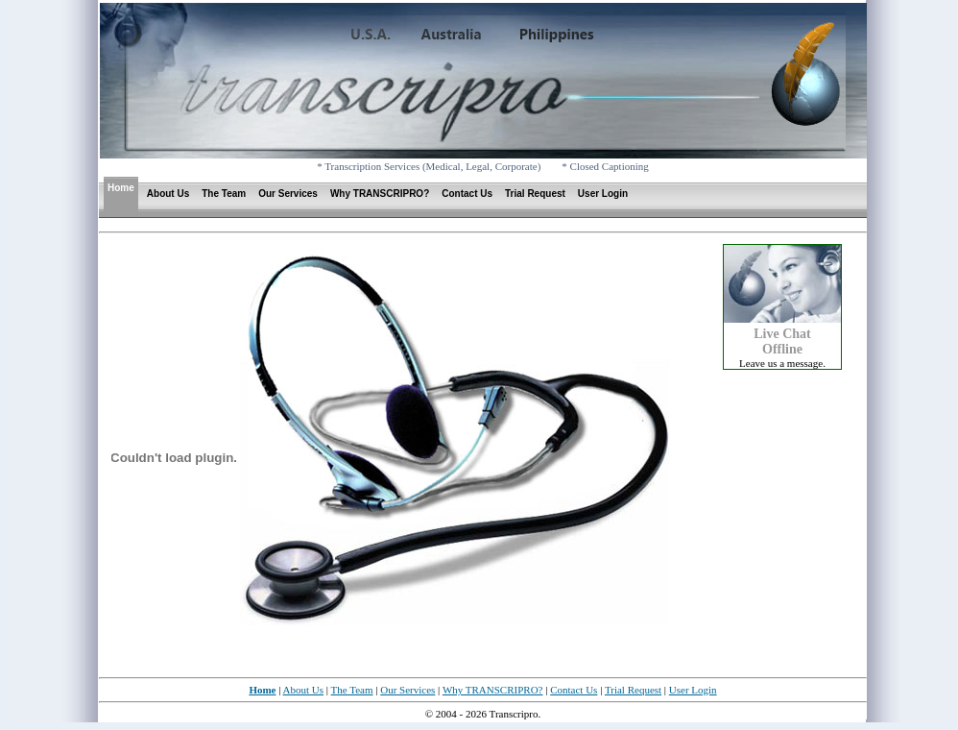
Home (121, 187)
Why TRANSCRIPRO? (379, 193)
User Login (603, 193)
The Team (224, 193)
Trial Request (535, 193)
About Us (168, 193)
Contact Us (467, 193)
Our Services (288, 193)
